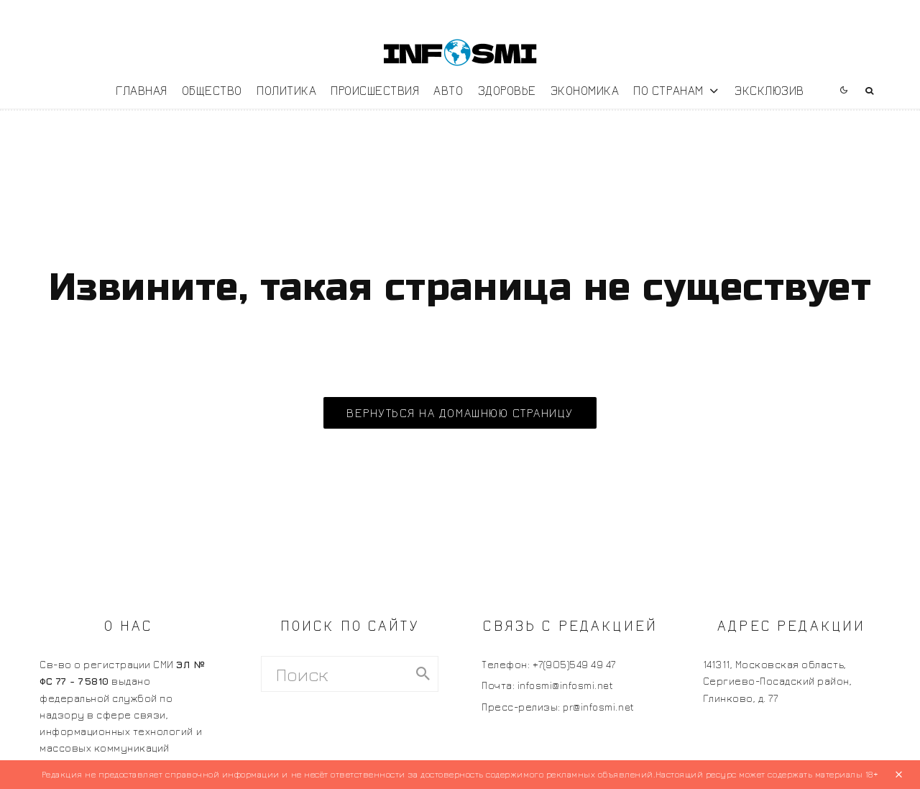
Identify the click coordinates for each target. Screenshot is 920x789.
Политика (286, 90)
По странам (668, 90)
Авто (448, 90)
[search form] (335, 674)
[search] (423, 674)
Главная (141, 90)
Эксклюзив (769, 90)
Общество (212, 90)
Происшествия (375, 90)
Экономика (585, 90)
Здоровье (507, 90)
